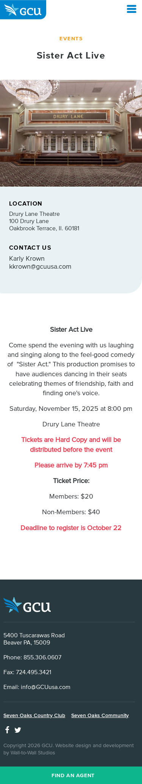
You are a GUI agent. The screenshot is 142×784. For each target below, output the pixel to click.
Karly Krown (27, 258)
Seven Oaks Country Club (34, 715)
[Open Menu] (131, 9)
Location (25, 203)
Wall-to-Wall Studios (33, 752)
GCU (23, 9)
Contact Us (30, 247)
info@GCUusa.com (45, 686)
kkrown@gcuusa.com (40, 266)
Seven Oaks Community (100, 715)
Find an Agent (72, 775)
